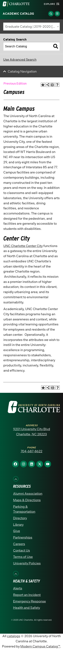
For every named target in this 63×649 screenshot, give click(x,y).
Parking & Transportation (24, 509)
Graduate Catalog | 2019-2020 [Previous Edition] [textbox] (32, 27)
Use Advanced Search (19, 60)
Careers (19, 544)
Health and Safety (26, 608)
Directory (20, 518)
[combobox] (31, 27)
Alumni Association (27, 494)
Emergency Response (29, 601)
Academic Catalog (18, 13)
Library (18, 525)
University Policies (27, 563)
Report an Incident (27, 595)
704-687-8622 (31, 451)
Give (16, 531)
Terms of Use (23, 557)
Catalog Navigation (22, 71)
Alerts (17, 588)
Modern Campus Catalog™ (40, 646)
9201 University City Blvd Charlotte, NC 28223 (31, 431)
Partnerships (22, 537)
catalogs (13, 636)
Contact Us (21, 550)
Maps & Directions (27, 500)
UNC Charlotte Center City (23, 246)
